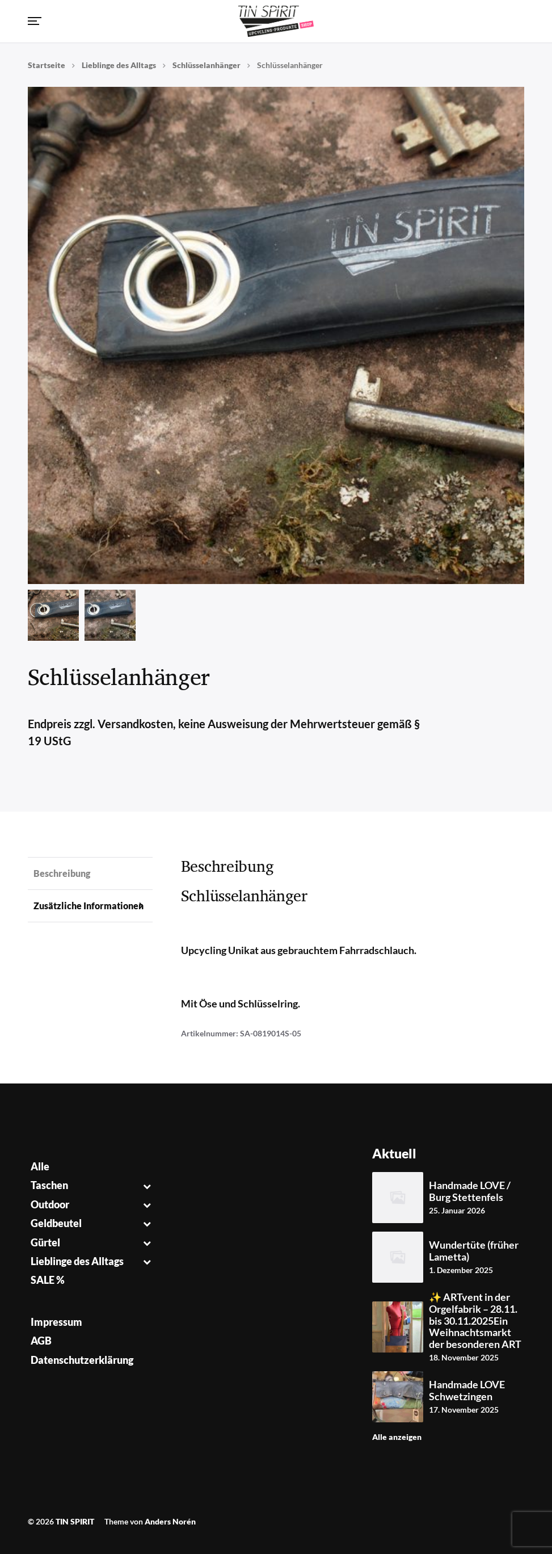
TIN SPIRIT (75, 1521)
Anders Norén (170, 1521)
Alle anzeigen (397, 1437)
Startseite (46, 65)
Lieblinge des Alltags (119, 65)
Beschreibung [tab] (61, 873)
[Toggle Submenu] (147, 1185)
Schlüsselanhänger (206, 65)
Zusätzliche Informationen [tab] (88, 905)
